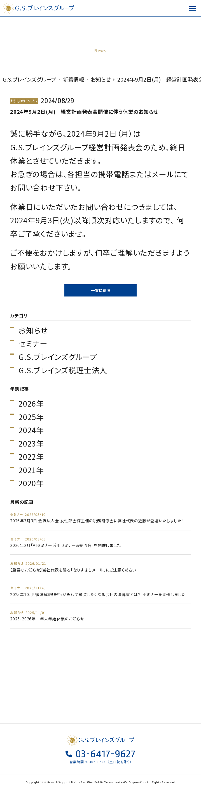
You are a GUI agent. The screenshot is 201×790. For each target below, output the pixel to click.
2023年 (31, 443)
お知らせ (33, 330)
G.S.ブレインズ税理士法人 (62, 370)
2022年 (31, 456)
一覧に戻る (100, 290)
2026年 (31, 403)
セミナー (33, 343)
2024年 (31, 430)
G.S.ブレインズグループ (39, 8)
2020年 (31, 483)
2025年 (31, 417)
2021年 (31, 470)
